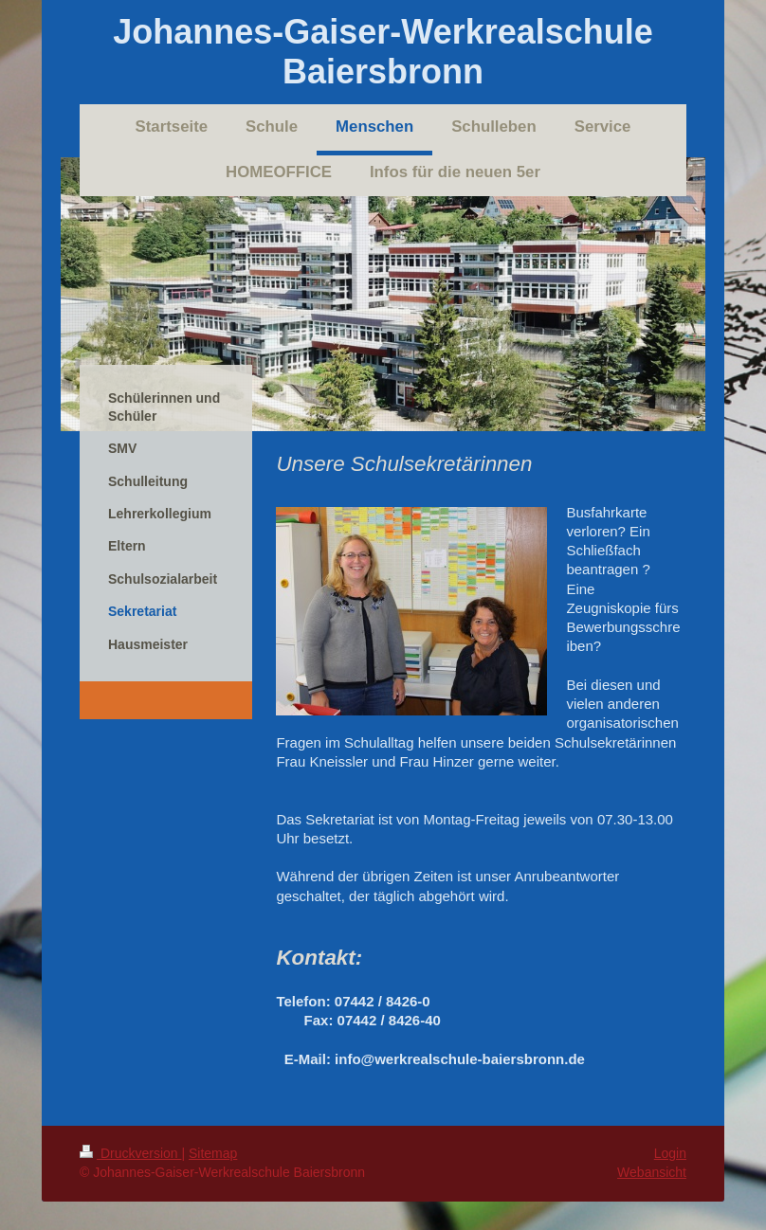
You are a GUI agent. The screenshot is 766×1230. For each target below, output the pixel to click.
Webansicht (651, 1172)
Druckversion (130, 1153)
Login (670, 1153)
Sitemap (213, 1153)
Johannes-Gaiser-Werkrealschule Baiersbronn (383, 51)
